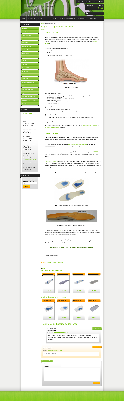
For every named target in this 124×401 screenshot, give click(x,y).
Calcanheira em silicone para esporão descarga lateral (78, 301)
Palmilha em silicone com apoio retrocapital (48, 274)
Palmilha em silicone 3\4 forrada (93, 274)
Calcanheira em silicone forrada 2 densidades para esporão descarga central (92, 301)
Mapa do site (89, 1)
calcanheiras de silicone (52, 161)
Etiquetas (43, 262)
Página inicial (80, 1)
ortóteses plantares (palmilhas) (89, 125)
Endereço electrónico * (29, 181)
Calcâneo (54, 262)
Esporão (49, 262)
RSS (96, 1)
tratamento (60, 262)
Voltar (43, 268)
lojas (61, 230)
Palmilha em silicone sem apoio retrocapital (78, 274)
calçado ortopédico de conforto (52, 127)
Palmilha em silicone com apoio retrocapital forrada (63, 274)
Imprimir (101, 1)
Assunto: (46, 366)
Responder (97, 328)
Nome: (45, 363)
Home (42, 23)
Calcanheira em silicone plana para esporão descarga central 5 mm (63, 301)
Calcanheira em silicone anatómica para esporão (47, 301)
